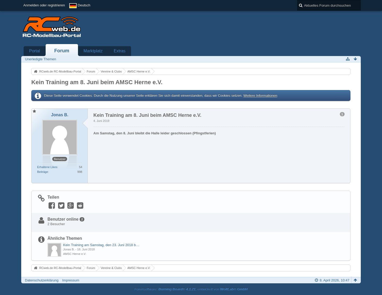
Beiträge (42, 171)
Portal (34, 51)
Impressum (70, 280)
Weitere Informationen (260, 95)
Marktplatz (93, 51)
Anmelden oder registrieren (44, 5)
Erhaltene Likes (47, 167)
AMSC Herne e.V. (74, 253)
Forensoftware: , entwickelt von (191, 289)
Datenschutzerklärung (41, 280)
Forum (61, 50)
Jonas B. (69, 249)
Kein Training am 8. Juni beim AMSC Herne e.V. (96, 82)
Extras (119, 51)
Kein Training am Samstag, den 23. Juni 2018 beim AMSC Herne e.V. (101, 245)
